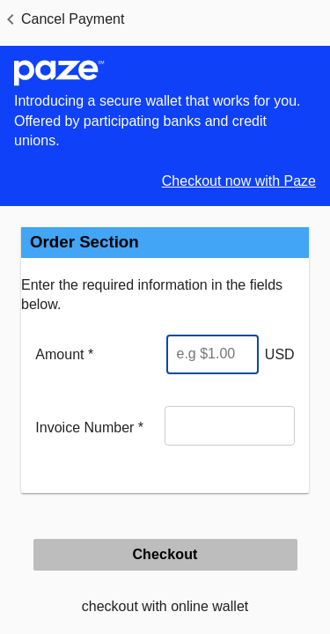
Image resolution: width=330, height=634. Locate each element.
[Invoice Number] (229, 426)
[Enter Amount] (212, 354)
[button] (62, 19)
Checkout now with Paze (239, 180)
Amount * (64, 354)
